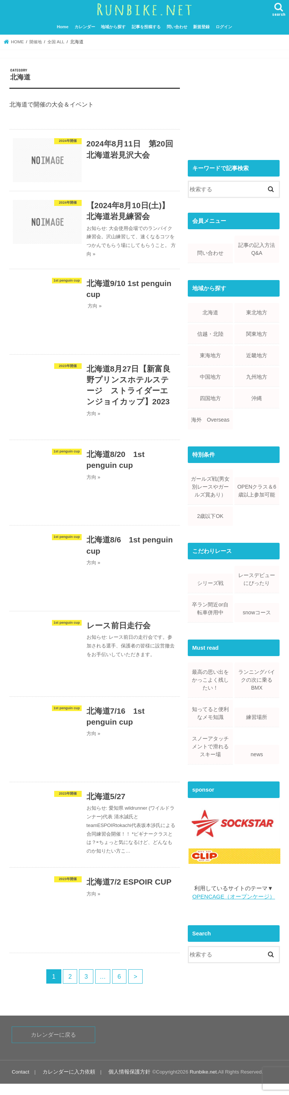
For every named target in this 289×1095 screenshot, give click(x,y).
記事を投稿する (146, 26)
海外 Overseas (210, 419)
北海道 (210, 312)
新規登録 (201, 26)
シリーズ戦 (210, 583)
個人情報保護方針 (122, 1083)
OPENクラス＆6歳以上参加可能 (256, 490)
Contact (20, 1083)
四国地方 (210, 398)
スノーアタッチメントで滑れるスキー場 (210, 746)
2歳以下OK (210, 516)
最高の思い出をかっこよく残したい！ (210, 679)
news (257, 754)
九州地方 (256, 376)
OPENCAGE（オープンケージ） (233, 896)
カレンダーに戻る (53, 1046)
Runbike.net (194, 1083)
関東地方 (256, 333)
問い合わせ (177, 26)
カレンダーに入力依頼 (65, 1083)
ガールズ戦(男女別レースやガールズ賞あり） (210, 486)
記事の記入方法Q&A (256, 249)
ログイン (224, 26)
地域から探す (113, 26)
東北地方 (256, 312)
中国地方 (210, 376)
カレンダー (85, 26)
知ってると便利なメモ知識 (210, 713)
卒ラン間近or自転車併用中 (210, 608)
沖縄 (256, 398)
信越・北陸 (210, 333)
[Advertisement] (234, 105)
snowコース (257, 612)
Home (62, 26)
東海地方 (210, 355)
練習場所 (256, 717)
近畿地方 (256, 355)
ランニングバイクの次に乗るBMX (256, 679)
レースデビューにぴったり (256, 579)
